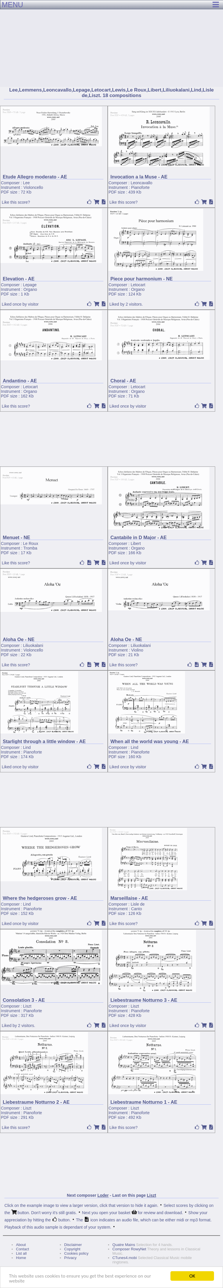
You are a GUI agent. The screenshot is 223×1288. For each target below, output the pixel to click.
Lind (26, 747)
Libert (136, 543)
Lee (26, 182)
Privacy (70, 1258)
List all (21, 1253)
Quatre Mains (123, 1245)
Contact (22, 1249)
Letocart (138, 284)
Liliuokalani (33, 645)
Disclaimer (73, 1245)
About (21, 1245)
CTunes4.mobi (124, 1258)
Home (21, 1258)
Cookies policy (76, 1253)
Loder (103, 1195)
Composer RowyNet (129, 1249)
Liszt (27, 1006)
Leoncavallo (141, 182)
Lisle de (138, 904)
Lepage (30, 284)
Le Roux (30, 543)
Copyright (72, 1249)
